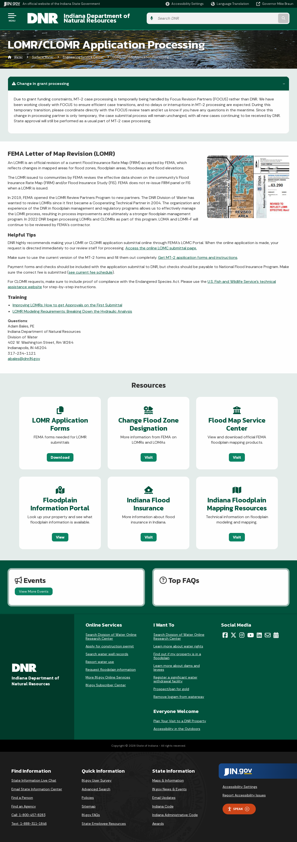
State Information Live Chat (33, 779)
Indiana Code (163, 804)
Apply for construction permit (110, 644)
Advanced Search (96, 787)
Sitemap (89, 804)
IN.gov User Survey (97, 779)
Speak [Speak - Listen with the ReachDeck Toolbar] (238, 807)
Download (52, 454)
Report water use (100, 660)
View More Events (33, 590)
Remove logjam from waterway (178, 695)
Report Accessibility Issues (244, 794)
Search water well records (107, 652)
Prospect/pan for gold (171, 687)
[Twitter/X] (233, 633)
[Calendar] (276, 633)
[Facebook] (225, 633)
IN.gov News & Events (169, 787)
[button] (185, 3)
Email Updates (164, 796)
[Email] (268, 633)
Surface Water (43, 54)
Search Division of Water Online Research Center (111, 635)
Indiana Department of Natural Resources (118, 17)
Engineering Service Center (83, 54)
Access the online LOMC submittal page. (161, 245)
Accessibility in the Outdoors (176, 727)
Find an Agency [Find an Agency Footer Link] (23, 804)
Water (18, 54)
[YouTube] (250, 633)
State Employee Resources (104, 822)
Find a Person (22, 796)
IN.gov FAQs (91, 813)
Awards (158, 822)
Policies (88, 796)
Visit (148, 454)
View (52, 535)
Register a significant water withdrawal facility (175, 677)
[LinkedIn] (259, 633)
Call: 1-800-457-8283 (28, 813)
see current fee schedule (90, 269)
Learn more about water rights (178, 644)
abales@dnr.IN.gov (24, 356)
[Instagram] (241, 633)
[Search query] (260, 17)
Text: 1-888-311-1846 (29, 822)
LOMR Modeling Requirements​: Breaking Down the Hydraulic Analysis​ (72, 308)
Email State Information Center (36, 787)
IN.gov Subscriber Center (106, 683)
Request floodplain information (111, 668)
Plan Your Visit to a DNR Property (179, 719)
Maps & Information (168, 779)
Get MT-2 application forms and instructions (197, 254)
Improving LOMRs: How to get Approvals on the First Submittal (67, 302)
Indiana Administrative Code (175, 813)
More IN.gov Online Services (108, 675)
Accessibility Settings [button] (240, 785)
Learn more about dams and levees (176, 666)
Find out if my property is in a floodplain (177, 654)
